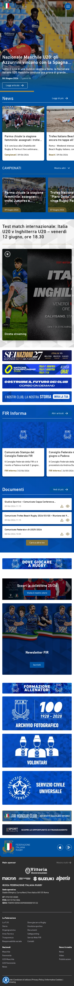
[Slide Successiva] (11, 50)
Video (61, 955)
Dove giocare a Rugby (36, 922)
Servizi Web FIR (34, 937)
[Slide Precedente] (4, 50)
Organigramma (8, 930)
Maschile (6, 952)
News (4, 967)
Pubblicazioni (65, 959)
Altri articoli (60, 413)
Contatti (30, 941)
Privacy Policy (38, 979)
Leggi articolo (15, 85)
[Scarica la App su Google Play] (69, 847)
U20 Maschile (8, 959)
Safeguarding (33, 934)
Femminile (6, 955)
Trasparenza (7, 937)
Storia (4, 926)
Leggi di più (60, 98)
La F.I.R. (5, 922)
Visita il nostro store (37, 592)
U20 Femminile (8, 963)
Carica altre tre (37, 542)
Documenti (32, 930)
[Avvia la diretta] (37, 254)
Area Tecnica (8, 934)
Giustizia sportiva (34, 926)
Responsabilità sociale (12, 941)
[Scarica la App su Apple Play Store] (60, 847)
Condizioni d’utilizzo (22, 979)
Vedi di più (60, 489)
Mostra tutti (64, 862)
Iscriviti (37, 664)
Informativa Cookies (53, 979)
